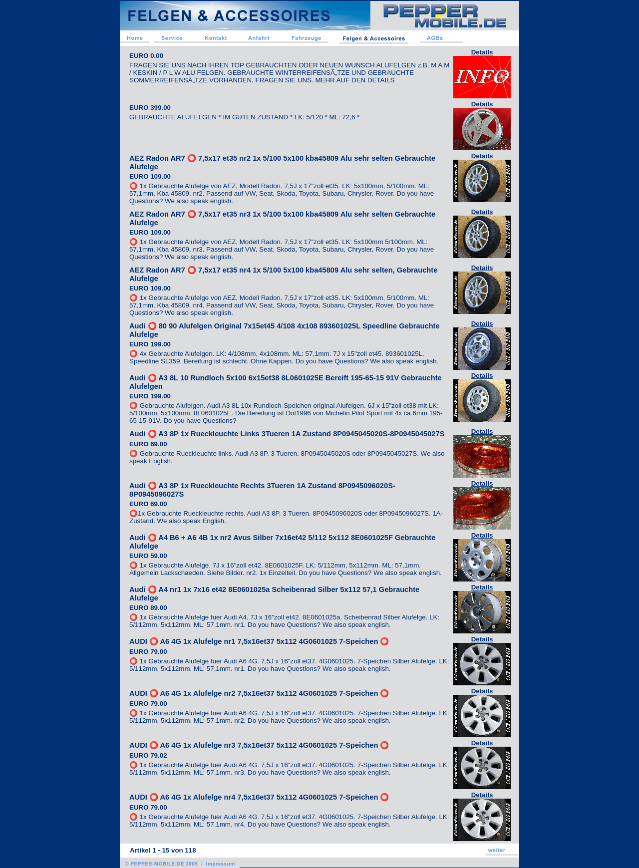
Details (482, 52)
